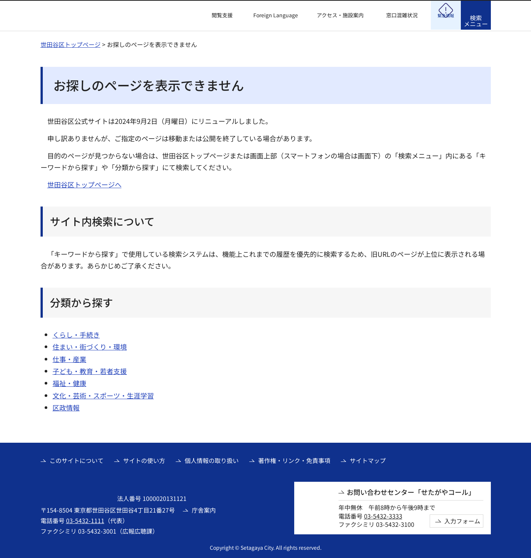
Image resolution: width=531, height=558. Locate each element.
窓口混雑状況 (402, 15)
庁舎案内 (204, 509)
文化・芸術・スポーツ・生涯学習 (103, 394)
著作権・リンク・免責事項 (294, 459)
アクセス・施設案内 (340, 15)
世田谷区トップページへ (84, 183)
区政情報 (66, 406)
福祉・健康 (69, 382)
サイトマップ (368, 459)
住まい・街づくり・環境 (90, 345)
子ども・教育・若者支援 (90, 370)
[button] (218, 15)
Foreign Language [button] (275, 15)
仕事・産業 (69, 358)
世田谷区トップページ (71, 43)
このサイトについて (77, 459)
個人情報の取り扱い (212, 459)
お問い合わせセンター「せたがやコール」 (411, 491)
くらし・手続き (76, 333)
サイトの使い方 (144, 459)
